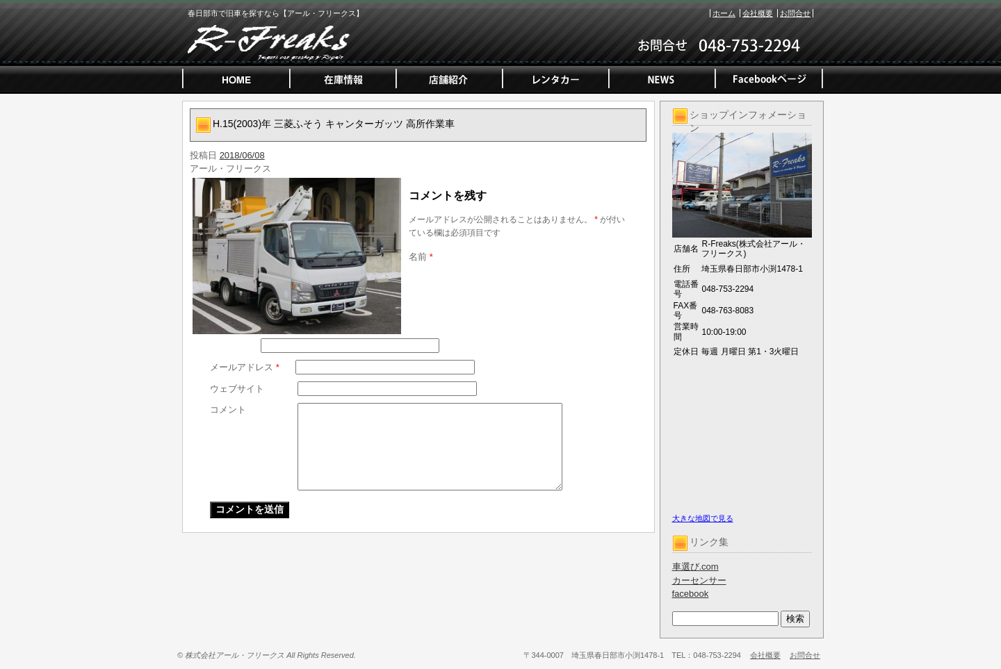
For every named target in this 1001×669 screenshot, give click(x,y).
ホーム (724, 13)
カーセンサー (699, 580)
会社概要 (757, 13)
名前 (421, 256)
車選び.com (695, 566)
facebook (690, 593)
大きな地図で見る (702, 518)
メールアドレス (244, 367)
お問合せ (795, 13)
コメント (228, 409)
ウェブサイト (237, 388)
